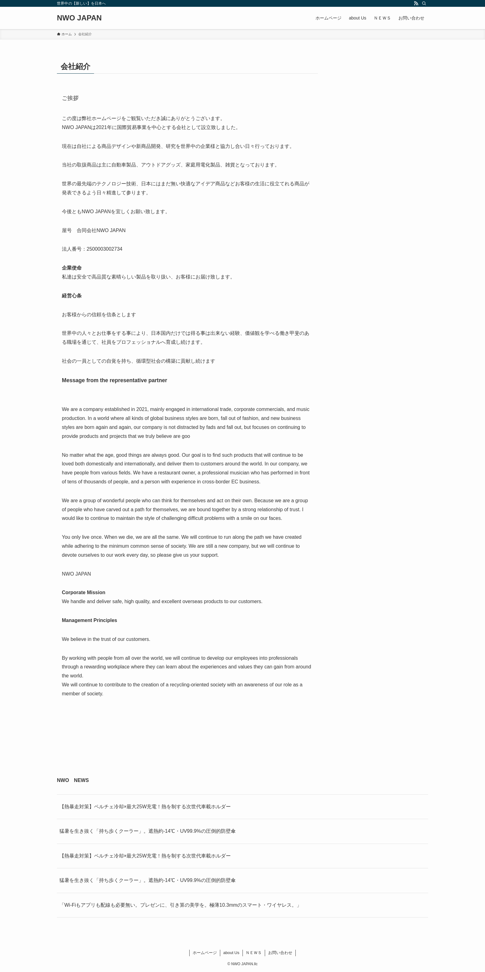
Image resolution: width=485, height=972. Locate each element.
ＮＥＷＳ (254, 952)
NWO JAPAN (79, 18)
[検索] (424, 3)
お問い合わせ (280, 952)
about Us (231, 952)
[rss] (416, 3)
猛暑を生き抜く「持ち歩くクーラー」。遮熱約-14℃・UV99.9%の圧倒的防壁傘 (147, 831)
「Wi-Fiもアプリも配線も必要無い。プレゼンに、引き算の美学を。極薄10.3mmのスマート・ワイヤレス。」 (180, 905)
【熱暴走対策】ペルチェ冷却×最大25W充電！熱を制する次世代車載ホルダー (145, 806)
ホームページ (205, 952)
